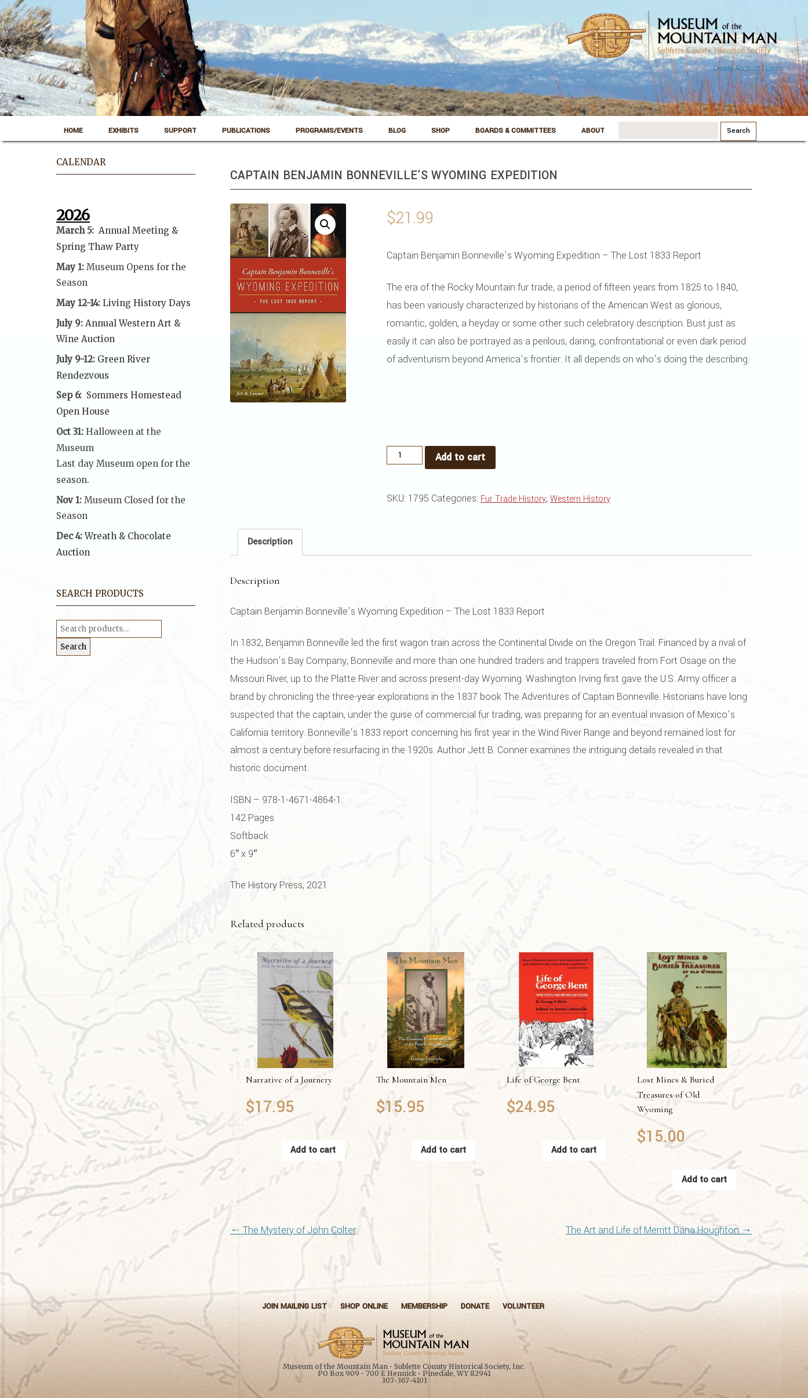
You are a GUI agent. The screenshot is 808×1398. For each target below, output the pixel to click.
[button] (325, 224)
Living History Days (147, 302)
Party (126, 246)
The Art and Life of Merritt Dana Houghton (659, 1230)
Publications (246, 131)
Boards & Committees (515, 131)
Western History (580, 499)
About (593, 131)
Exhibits (123, 131)
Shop (440, 131)
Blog (397, 131)
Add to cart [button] (313, 1150)
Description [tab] (270, 542)
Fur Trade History (513, 499)
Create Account (736, 68)
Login (775, 68)
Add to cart (460, 457)
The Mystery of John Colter (293, 1230)
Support (180, 131)
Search (73, 647)
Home (73, 131)
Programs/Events (329, 131)
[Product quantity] (405, 455)
